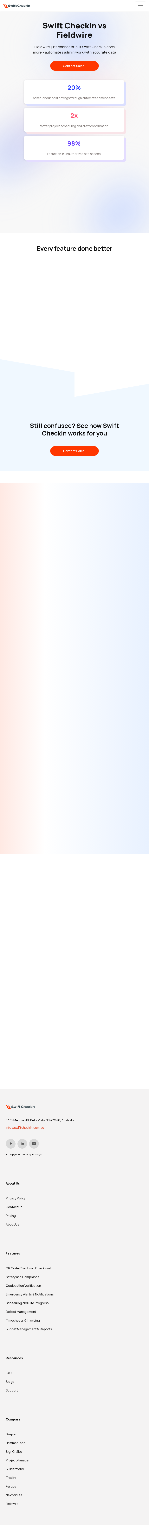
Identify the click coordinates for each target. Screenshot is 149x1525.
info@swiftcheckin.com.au (25, 1127)
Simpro (11, 1434)
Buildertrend (15, 1469)
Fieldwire (12, 1504)
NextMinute (14, 1495)
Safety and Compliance (23, 1277)
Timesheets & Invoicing (23, 1320)
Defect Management (21, 1312)
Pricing (11, 1216)
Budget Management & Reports (29, 1329)
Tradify (11, 1478)
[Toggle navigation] (140, 5)
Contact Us (14, 1207)
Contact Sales (73, 66)
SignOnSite (14, 1451)
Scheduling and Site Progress (27, 1303)
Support (12, 1390)
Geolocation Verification (23, 1285)
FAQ (9, 1373)
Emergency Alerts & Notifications (30, 1294)
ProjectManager (18, 1460)
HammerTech (15, 1443)
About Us (12, 1224)
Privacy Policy (16, 1198)
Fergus (11, 1486)
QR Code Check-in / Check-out (28, 1268)
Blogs (10, 1382)
